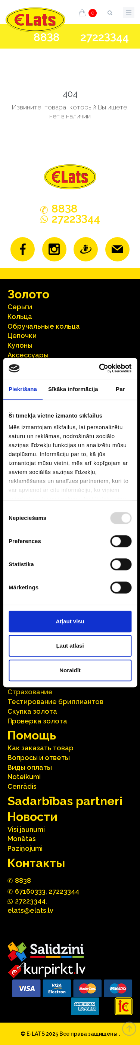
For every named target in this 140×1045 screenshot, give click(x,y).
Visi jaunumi (26, 829)
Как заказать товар (40, 748)
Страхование (30, 692)
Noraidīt (70, 670)
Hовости (32, 817)
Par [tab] (120, 389)
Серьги (19, 307)
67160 (30, 891)
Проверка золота (37, 721)
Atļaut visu (70, 621)
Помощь (31, 735)
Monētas (21, 839)
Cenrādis (22, 786)
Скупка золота (32, 711)
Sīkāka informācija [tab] (73, 389)
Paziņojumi (25, 848)
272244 (104, 37)
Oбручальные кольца (43, 326)
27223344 (64, 891)
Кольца (19, 316)
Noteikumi (24, 777)
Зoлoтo (28, 294)
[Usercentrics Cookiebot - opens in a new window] (99, 368)
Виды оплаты (29, 767)
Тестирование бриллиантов (55, 702)
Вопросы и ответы (38, 758)
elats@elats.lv (30, 910)
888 (47, 37)
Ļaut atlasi (70, 645)
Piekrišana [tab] (23, 389)
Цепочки (22, 335)
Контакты (36, 863)
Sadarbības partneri (64, 801)
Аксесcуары (28, 355)
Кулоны (19, 345)
